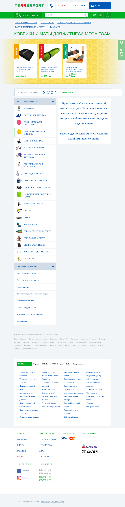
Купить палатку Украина (26, 273)
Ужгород (17, 348)
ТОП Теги (45, 364)
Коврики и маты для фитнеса (30, 131)
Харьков (23, 339)
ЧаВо (68, 364)
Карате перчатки (26, 393)
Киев (16, 339)
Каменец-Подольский (30, 348)
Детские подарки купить (26, 308)
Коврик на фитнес (71, 386)
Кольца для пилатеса (31, 148)
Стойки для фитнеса (30, 245)
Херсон (101, 339)
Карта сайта (45, 502)
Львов (46, 339)
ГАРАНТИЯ (22, 451)
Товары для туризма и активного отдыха (33, 294)
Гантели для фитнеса (31, 115)
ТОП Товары (57, 364)
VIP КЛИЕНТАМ (45, 445)
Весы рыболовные (49, 403)
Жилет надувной (48, 393)
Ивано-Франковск (40, 345)
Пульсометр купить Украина (28, 280)
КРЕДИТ (20, 457)
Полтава (17, 342)
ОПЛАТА (21, 445)
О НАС (41, 451)
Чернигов (26, 342)
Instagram (23, 478)
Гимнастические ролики (29, 417)
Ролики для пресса (29, 204)
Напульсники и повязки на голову (34, 194)
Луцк (73, 345)
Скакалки (25, 211)
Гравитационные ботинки (33, 187)
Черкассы (35, 342)
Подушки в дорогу (93, 376)
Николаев (74, 339)
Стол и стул (46, 379)
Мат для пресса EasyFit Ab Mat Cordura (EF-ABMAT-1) (25, 69)
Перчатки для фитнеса (31, 181)
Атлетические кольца (94, 389)
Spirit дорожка (92, 379)
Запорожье (53, 339)
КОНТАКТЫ (44, 457)
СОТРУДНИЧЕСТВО (47, 439)
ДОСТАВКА (22, 439)
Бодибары (25, 108)
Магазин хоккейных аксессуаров (30, 314)
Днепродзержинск (95, 342)
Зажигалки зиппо (48, 389)
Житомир (44, 342)
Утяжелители (27, 224)
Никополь (92, 345)
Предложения (78, 364)
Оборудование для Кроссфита (29, 164)
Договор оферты (57, 502)
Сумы (52, 342)
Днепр (38, 339)
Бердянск (101, 345)
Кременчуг (27, 345)
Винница (93, 339)
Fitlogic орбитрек (71, 417)
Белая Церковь (63, 345)
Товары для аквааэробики (33, 231)
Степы (23, 218)
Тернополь (52, 345)
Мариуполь (84, 339)
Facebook (23, 471)
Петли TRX (25, 259)
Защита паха (22, 321)
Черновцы (17, 345)
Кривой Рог (64, 339)
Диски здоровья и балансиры (29, 122)
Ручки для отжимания (25, 301)
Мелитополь (82, 345)
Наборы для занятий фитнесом (30, 155)
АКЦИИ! (61, 6)
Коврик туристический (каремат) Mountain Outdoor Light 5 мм (49, 69)
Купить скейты (23, 287)
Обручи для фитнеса (30, 174)
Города (36, 364)
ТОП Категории (24, 364)
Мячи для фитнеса (29, 141)
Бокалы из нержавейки (51, 407)
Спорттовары (91, 393)
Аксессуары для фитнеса (33, 252)
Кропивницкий (81, 342)
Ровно (71, 342)
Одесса (31, 339)
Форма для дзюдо (93, 372)
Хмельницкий (61, 342)
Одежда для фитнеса (30, 238)
